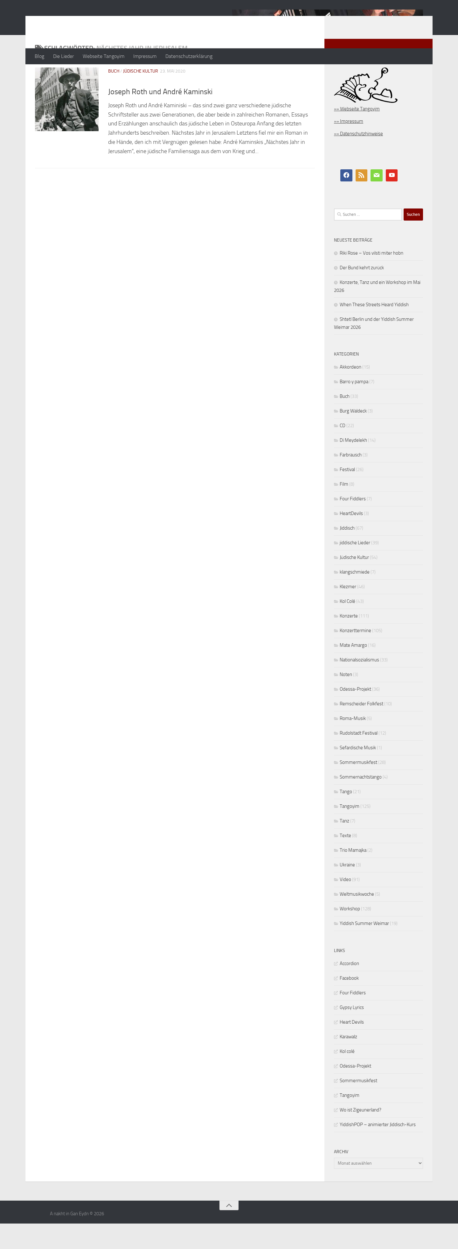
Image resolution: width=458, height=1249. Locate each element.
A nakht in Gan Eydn (90, 22)
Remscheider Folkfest (361, 729)
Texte (345, 861)
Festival (347, 495)
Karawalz (348, 1062)
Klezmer (348, 612)
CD (342, 451)
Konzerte (349, 641)
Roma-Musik (353, 744)
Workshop (350, 934)
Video (345, 905)
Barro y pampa (354, 407)
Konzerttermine (355, 656)
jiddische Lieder (355, 568)
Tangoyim (349, 832)
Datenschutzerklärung (188, 56)
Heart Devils (352, 1047)
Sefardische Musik (358, 773)
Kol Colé (347, 627)
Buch (113, 96)
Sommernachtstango (361, 802)
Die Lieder (63, 56)
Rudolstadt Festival (359, 758)
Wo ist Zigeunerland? (360, 1135)
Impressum (144, 56)
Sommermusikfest (358, 788)
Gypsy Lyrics (352, 1033)
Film (344, 509)
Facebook (349, 1003)
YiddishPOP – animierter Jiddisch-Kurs (378, 1150)
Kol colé (347, 1077)
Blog (39, 56)
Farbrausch (351, 480)
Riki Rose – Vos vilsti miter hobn (371, 278)
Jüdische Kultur (140, 96)
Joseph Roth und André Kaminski (160, 117)
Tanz (344, 846)
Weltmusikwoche (357, 919)
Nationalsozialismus (359, 685)
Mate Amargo (353, 671)
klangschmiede (355, 597)
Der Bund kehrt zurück (362, 293)
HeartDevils (351, 539)
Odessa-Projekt (355, 714)
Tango (346, 817)
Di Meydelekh (353, 466)
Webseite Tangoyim (103, 56)
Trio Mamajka (353, 876)
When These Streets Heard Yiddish (374, 330)
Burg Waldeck (353, 436)
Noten (346, 700)
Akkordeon (350, 392)
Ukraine (347, 890)
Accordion (349, 989)
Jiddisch (347, 553)
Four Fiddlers (353, 524)
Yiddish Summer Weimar (364, 949)
